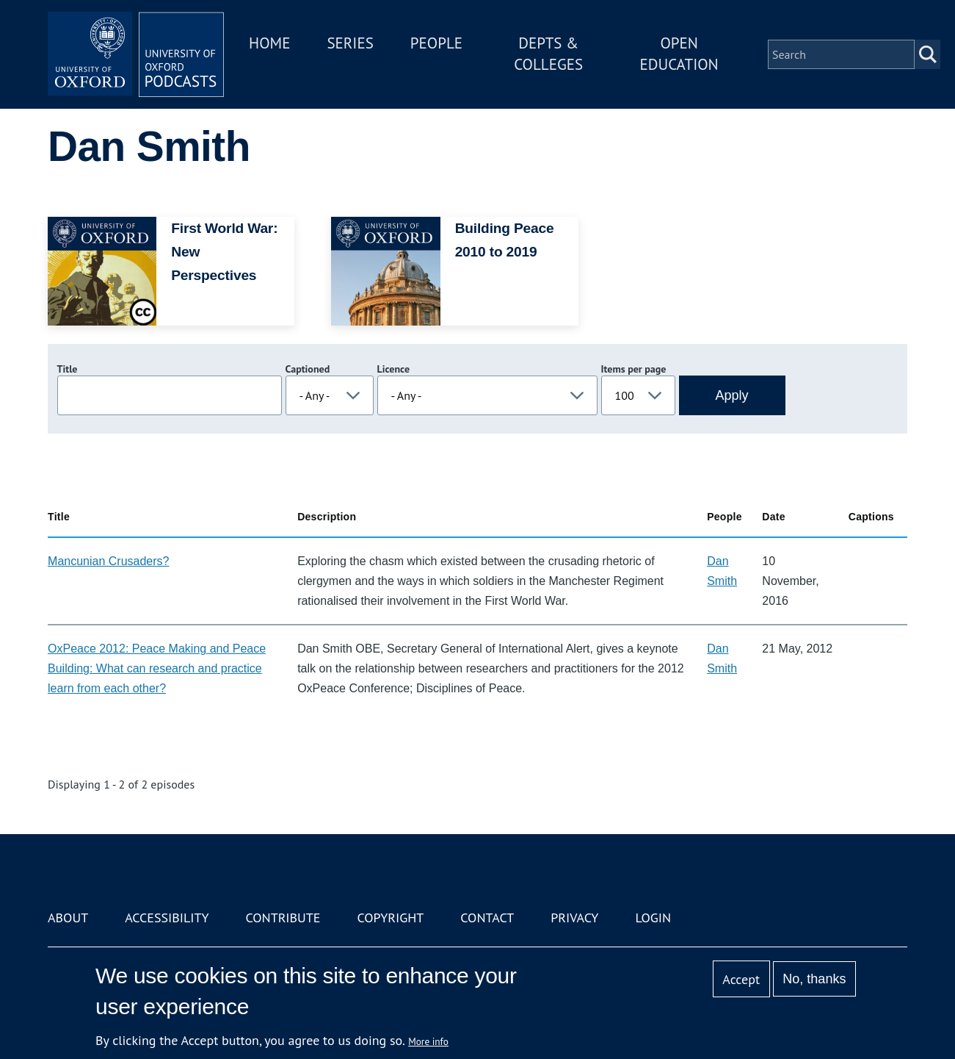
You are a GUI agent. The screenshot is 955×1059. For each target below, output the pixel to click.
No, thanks (814, 979)
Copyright (390, 917)
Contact (487, 917)
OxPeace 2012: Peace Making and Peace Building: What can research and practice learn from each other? (157, 668)
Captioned (308, 369)
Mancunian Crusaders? (108, 561)
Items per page (634, 369)
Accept (741, 979)
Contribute (282, 917)
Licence (393, 369)
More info (428, 1041)
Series (350, 43)
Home (269, 43)
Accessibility (166, 917)
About (68, 917)
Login (653, 917)
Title (67, 369)
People (436, 43)
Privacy (574, 917)
